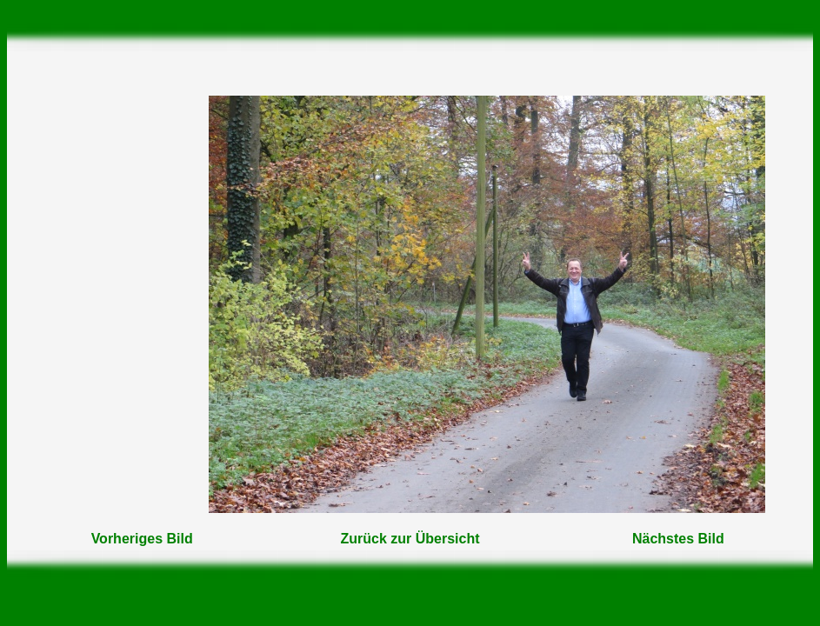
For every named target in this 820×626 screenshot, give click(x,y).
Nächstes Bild (678, 538)
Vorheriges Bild (142, 538)
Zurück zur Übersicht (409, 538)
